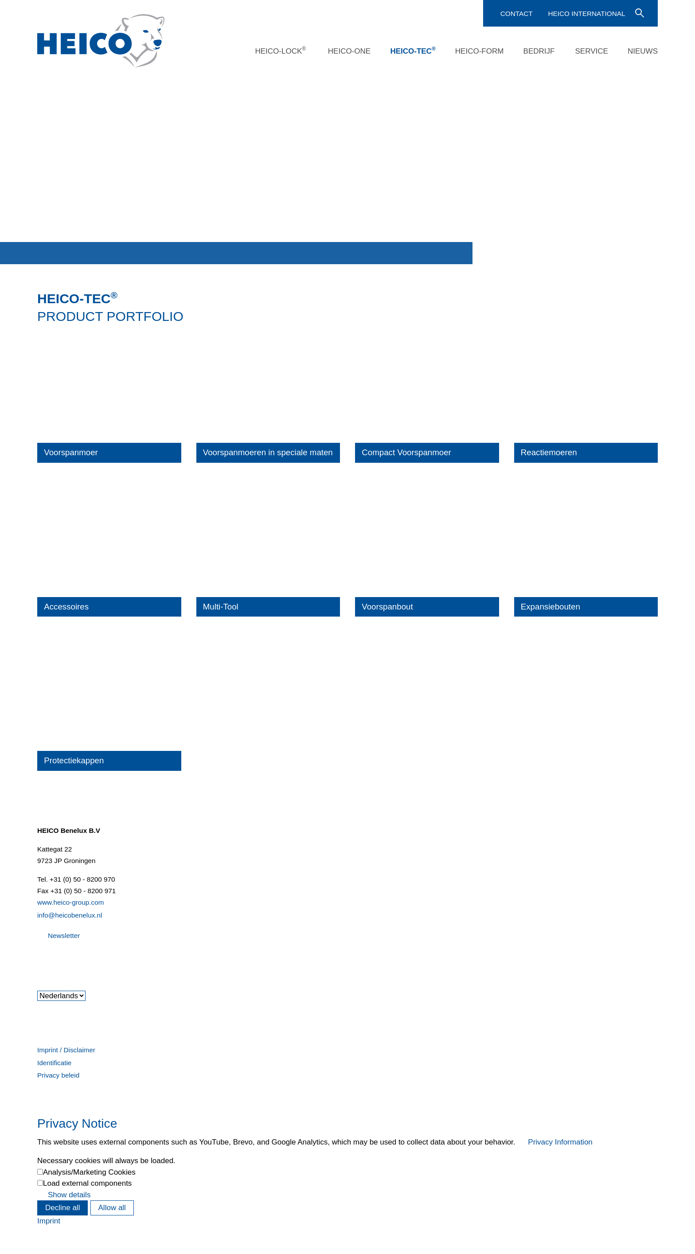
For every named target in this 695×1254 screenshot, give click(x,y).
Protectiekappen (74, 760)
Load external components (87, 1183)
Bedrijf (539, 51)
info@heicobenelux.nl (69, 915)
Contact (516, 13)
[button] (38, 959)
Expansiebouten (550, 606)
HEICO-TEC (412, 50)
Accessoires (66, 606)
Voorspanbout (387, 606)
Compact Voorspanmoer (406, 452)
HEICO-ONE (349, 51)
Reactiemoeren (549, 452)
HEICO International (586, 13)
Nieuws (643, 51)
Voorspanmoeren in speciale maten (268, 452)
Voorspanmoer (71, 452)
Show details (69, 1195)
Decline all (62, 1207)
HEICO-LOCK (280, 50)
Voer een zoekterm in (639, 12)
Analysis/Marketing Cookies (89, 1172)
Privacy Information (560, 1142)
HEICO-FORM (479, 51)
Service (591, 51)
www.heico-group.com (70, 902)
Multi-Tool (220, 606)
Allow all (112, 1207)
